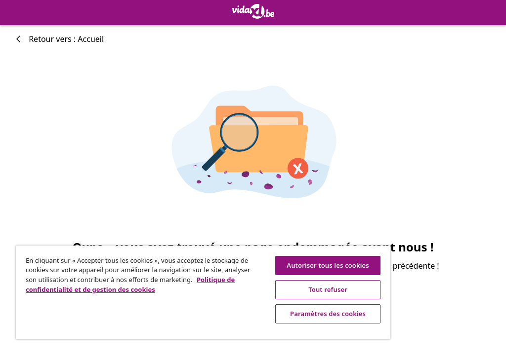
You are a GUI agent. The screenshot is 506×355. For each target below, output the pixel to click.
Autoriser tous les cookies (328, 265)
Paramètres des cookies (328, 313)
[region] (203, 292)
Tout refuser (327, 289)
